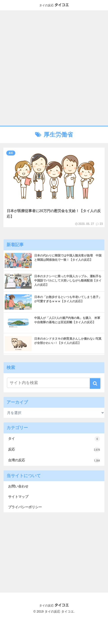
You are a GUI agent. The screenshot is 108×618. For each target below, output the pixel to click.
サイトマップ (18, 497)
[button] (95, 383)
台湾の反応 (54, 460)
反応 (54, 449)
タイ (54, 439)
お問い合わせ (18, 486)
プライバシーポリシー (25, 507)
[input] (54, 383)
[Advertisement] (54, 68)
